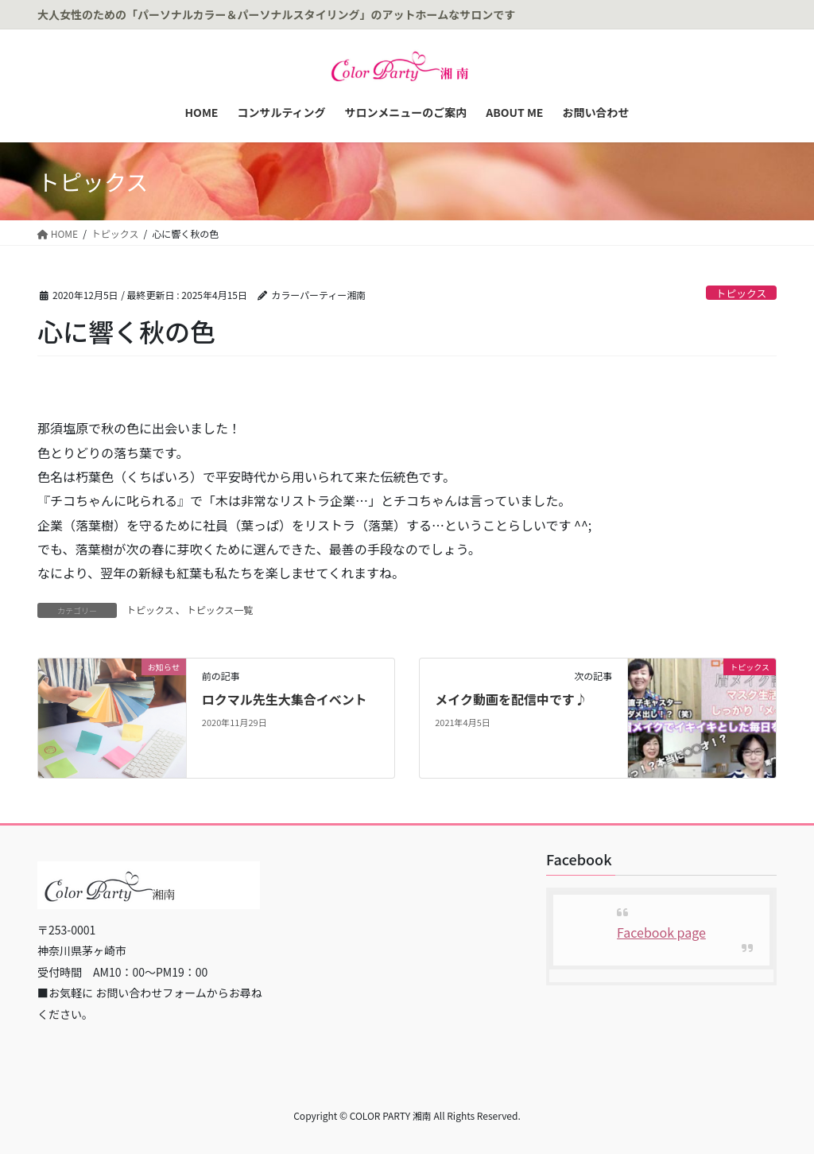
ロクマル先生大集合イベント (284, 699)
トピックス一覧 (220, 609)
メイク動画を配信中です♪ (511, 699)
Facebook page (661, 932)
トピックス (741, 293)
